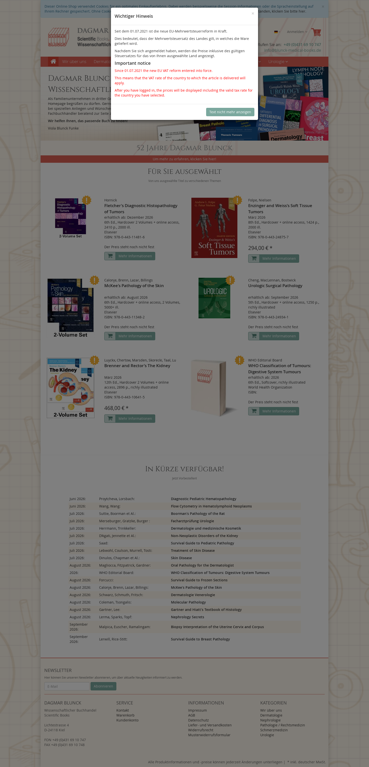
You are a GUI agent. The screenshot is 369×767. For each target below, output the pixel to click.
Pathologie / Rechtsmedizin (192, 61)
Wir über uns (74, 61)
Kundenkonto (127, 720)
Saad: (103, 543)
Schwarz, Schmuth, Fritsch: (121, 594)
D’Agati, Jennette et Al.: (117, 535)
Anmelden (297, 31)
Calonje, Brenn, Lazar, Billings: (124, 587)
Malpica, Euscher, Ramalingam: (125, 626)
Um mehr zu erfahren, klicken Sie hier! (184, 159)
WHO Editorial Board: (116, 572)
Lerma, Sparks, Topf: (115, 617)
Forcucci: (106, 580)
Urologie (278, 61)
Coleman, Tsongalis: (115, 602)
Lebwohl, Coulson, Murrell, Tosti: (125, 550)
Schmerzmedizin (243, 61)
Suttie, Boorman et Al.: (117, 513)
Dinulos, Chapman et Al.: (119, 557)
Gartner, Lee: (109, 609)
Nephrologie (143, 61)
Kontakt (122, 710)
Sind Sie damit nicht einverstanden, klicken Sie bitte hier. (259, 11)
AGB (191, 715)
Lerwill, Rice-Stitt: (113, 639)
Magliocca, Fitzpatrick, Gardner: (125, 565)
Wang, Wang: (110, 506)
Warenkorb (125, 715)
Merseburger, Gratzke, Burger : (124, 521)
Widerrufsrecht (200, 730)
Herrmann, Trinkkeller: (117, 528)
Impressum (197, 710)
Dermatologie (108, 61)
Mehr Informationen (135, 256)
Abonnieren (103, 686)
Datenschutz (198, 720)
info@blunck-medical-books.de (292, 50)
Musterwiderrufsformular (209, 735)
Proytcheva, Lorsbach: (117, 498)
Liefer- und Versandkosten (210, 725)
